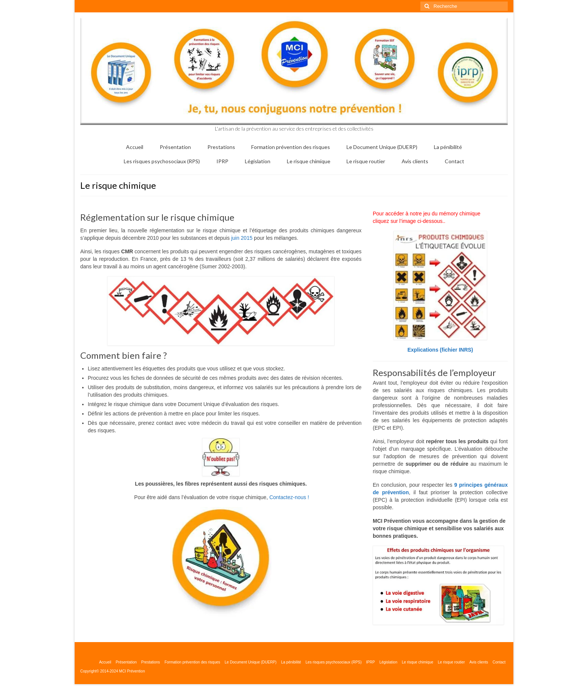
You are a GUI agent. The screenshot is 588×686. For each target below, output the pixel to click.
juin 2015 (241, 238)
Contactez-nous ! (289, 497)
